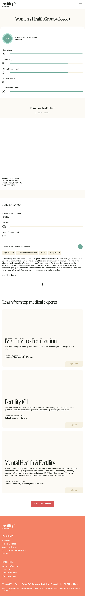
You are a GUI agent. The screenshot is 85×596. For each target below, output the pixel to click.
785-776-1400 (8, 185)
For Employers (9, 572)
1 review (18, 40)
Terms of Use (8, 584)
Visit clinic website (42, 113)
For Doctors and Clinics (14, 550)
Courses (6, 540)
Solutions (7, 569)
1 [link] (42, 283)
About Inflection (10, 566)
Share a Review (9, 547)
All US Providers (71, 584)
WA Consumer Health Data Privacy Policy (45, 584)
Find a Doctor (9, 544)
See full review (8, 275)
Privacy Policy (21, 584)
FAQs (5, 553)
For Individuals (9, 576)
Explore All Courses (42, 503)
